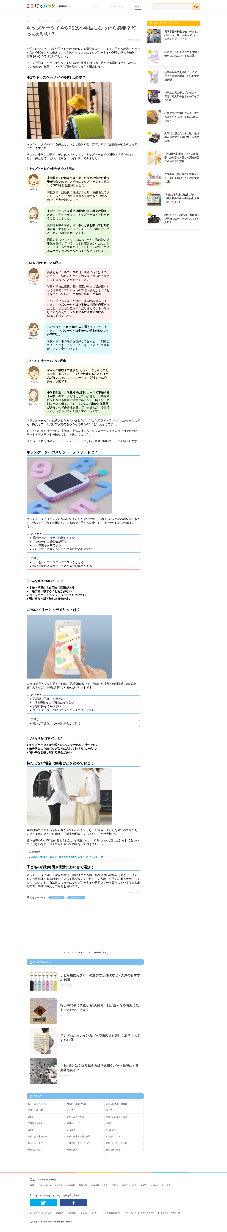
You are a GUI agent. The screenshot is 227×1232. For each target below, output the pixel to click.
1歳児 (108, 1123)
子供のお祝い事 (35, 1110)
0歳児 (30, 1117)
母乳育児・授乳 (35, 1123)
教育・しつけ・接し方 (116, 1143)
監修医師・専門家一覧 (170, 1213)
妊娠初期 (71, 1185)
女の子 (70, 1110)
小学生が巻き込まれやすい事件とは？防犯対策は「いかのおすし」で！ (68, 857)
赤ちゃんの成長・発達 (116, 1117)
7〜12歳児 (111, 1130)
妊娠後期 (95, 1185)
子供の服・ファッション (78, 1143)
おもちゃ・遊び (35, 1143)
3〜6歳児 (71, 1130)
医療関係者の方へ (148, 1213)
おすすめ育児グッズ (37, 1103)
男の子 (109, 1110)
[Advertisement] (53, 926)
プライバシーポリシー (90, 1213)
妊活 (96, 6)
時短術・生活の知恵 (76, 1103)
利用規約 (72, 1213)
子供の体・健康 (113, 1149)
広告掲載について (112, 1213)
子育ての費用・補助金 (116, 1103)
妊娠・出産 (117, 6)
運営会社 (60, 1213)
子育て (138, 6)
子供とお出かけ (35, 1149)
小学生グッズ (76, 897)
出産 (105, 1185)
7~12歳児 (166, 1185)
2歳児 (30, 1130)
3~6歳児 (154, 1185)
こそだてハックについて (41, 1213)
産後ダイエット (113, 1136)
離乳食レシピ (73, 1123)
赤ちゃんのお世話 (75, 1117)
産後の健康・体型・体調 (78, 1136)
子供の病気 (72, 1149)
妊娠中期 (83, 1185)
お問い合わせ (130, 1213)
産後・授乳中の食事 (37, 1136)
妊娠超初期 (57, 1185)
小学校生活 (56, 897)
